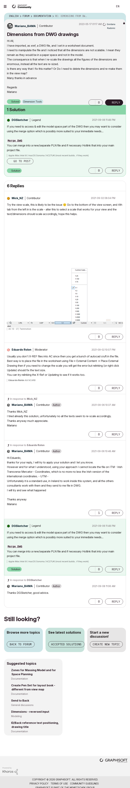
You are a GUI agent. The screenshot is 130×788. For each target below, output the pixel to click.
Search (107, 6)
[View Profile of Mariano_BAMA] (25, 26)
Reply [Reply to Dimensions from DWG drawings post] (116, 102)
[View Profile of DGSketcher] (20, 120)
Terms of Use (59, 783)
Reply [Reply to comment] (116, 170)
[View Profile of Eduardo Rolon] (21, 349)
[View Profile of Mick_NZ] (17, 198)
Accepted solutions (66, 644)
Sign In (124, 6)
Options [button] (121, 16)
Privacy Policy (39, 783)
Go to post (22, 161)
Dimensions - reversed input (30, 711)
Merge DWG (15, 140)
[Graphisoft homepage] (113, 761)
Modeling (16, 716)
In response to (23, 398)
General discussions (22, 705)
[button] (92, 102)
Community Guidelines (84, 783)
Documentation (19, 678)
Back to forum (21, 644)
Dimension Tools (32, 101)
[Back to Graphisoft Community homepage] (22, 6)
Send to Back (20, 700)
